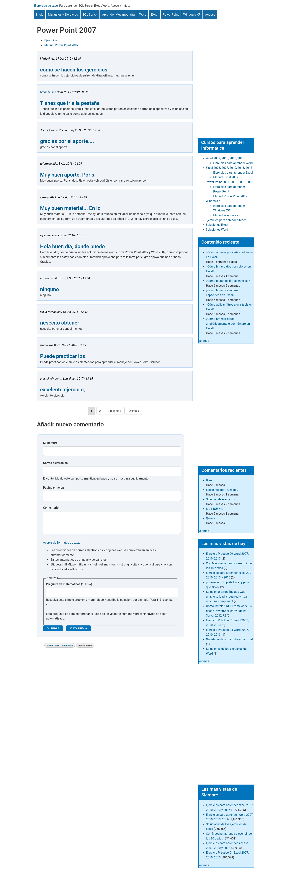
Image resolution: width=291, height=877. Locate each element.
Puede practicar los (62, 356)
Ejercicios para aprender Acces (226, 220)
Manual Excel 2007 (225, 177)
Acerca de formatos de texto (62, 546)
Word (142, 14)
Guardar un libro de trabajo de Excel (229, 639)
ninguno (49, 289)
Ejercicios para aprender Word (233, 163)
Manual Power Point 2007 (61, 45)
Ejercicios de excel (46, 5)
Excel (154, 14)
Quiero (210, 518)
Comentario (51, 507)
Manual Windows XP (226, 215)
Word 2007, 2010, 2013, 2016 (225, 158)
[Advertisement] (226, 75)
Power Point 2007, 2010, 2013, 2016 (229, 182)
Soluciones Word (217, 229)
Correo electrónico (55, 463)
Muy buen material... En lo (70, 208)
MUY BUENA (214, 509)
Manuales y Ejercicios (63, 14)
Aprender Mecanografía (118, 14)
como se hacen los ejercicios (73, 70)
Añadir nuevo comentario (59, 649)
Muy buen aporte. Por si (68, 175)
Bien (209, 480)
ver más (204, 341)
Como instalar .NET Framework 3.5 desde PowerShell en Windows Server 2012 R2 (229, 610)
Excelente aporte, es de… (222, 490)
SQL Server (90, 14)
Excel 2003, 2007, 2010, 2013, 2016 (229, 167)
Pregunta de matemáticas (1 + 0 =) (69, 588)
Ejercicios (50, 40)
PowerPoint (171, 14)
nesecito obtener (59, 323)
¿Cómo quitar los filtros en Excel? (228, 281)
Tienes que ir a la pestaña (70, 103)
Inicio (39, 14)
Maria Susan (48, 92)
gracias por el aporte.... (67, 141)
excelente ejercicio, (62, 390)
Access (210, 14)
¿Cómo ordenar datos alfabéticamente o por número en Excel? (228, 323)
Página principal (54, 487)
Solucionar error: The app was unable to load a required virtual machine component (227, 596)
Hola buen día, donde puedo (72, 246)
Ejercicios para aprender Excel (233, 172)
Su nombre (50, 443)
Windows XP (192, 14)
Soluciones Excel (217, 224)
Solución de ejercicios (220, 499)
